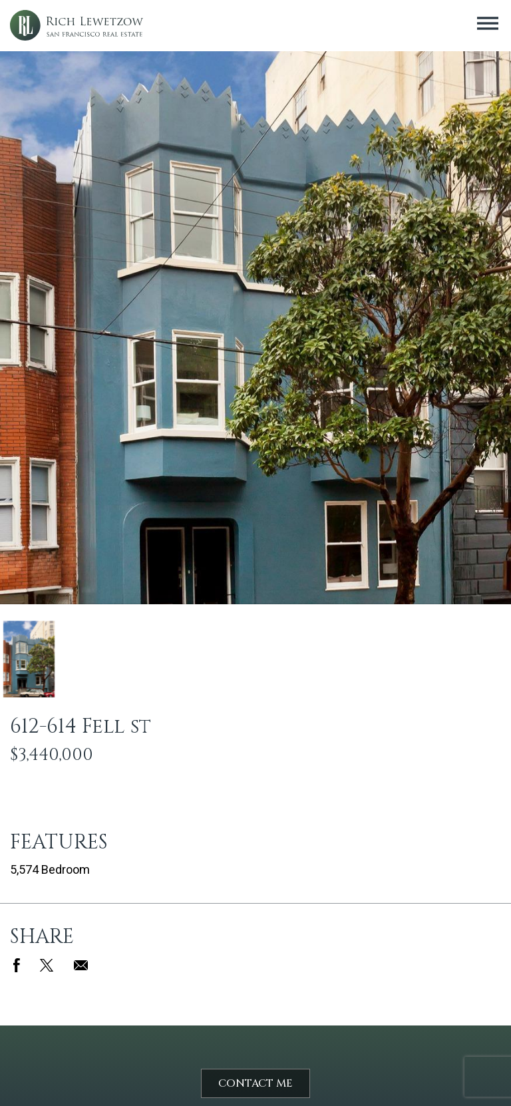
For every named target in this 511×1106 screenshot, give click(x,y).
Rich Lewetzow (76, 25)
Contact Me (255, 1083)
